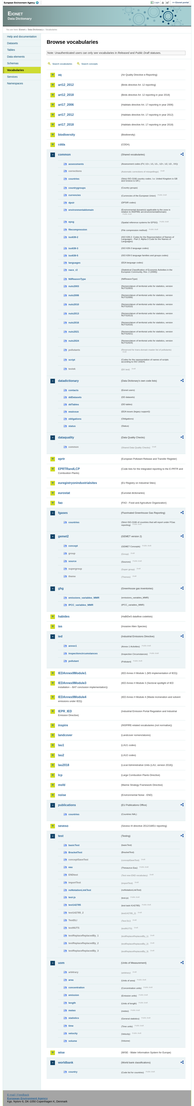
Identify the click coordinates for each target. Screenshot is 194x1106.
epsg (71, 221)
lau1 (61, 745)
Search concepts (89, 64)
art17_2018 (66, 124)
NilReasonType (77, 279)
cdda (61, 144)
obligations (74, 418)
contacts (73, 390)
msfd (61, 785)
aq (60, 74)
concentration (76, 987)
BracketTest (75, 852)
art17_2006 (66, 104)
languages (74, 262)
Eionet (22, 29)
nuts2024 (73, 340)
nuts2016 (73, 322)
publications (67, 805)
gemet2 (63, 536)
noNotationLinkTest (79, 890)
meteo (72, 1010)
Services (12, 76)
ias (60, 626)
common (64, 154)
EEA (22, 3)
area (70, 979)
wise (61, 1052)
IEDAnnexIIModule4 (72, 697)
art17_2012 (66, 114)
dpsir (71, 202)
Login (156, 2)
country (72, 1071)
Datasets (12, 43)
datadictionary (68, 380)
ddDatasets (74, 397)
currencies (74, 195)
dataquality (66, 437)
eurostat (64, 493)
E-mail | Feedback (18, 1094)
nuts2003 (73, 286)
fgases (63, 512)
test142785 (74, 904)
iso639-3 (73, 248)
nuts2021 (73, 331)
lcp (60, 775)
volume (72, 1040)
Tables (11, 49)
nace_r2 (72, 269)
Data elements (16, 56)
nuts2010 (73, 304)
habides (63, 616)
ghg (60, 588)
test (60, 836)
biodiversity (66, 134)
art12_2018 (66, 94)
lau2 (61, 755)
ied (60, 636)
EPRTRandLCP (69, 468)
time (70, 1025)
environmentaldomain (81, 209)
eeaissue (73, 411)
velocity (72, 1033)
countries (73, 178)
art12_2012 (66, 84)
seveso (63, 825)
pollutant (73, 661)
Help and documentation (22, 36)
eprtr (61, 458)
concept (73, 545)
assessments (76, 164)
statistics (73, 1018)
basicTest (73, 845)
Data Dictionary (35, 29)
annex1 (72, 645)
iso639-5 (73, 255)
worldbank (65, 1062)
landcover (65, 735)
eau (70, 867)
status (72, 426)
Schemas (12, 63)
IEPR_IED (65, 711)
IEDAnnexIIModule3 (72, 683)
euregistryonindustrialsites (77, 483)
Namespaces (15, 83)
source (72, 561)
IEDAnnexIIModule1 (72, 673)
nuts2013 (73, 313)
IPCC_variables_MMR (80, 604)
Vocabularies (15, 70)
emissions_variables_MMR (83, 597)
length (72, 1002)
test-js (72, 897)
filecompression (77, 229)
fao (60, 502)
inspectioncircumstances (83, 653)
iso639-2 (73, 237)
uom (61, 962)
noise (62, 795)
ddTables (73, 404)
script (71, 359)
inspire (63, 725)
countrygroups (76, 187)
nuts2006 (73, 295)
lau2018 (63, 765)
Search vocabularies (62, 64)
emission (73, 995)
